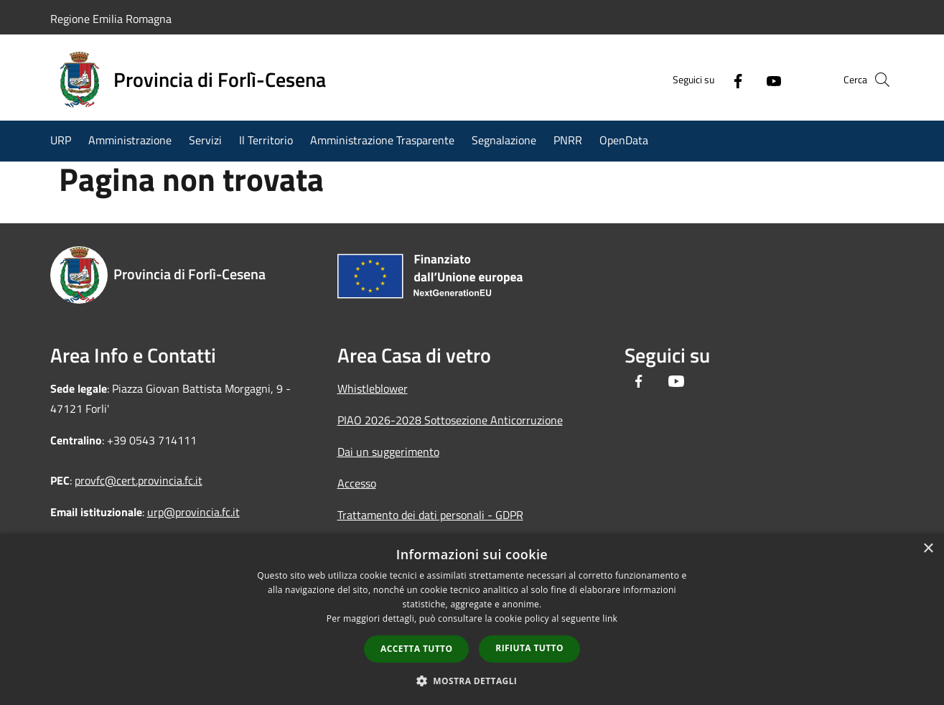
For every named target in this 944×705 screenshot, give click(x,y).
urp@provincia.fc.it (193, 511)
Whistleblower (372, 388)
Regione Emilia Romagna (111, 18)
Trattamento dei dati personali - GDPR (430, 514)
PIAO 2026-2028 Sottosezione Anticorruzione (450, 420)
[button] (472, 680)
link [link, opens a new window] (609, 618)
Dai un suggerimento (388, 451)
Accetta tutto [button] (416, 649)
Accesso (356, 483)
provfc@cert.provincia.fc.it (138, 480)
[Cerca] (877, 79)
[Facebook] (713, 79)
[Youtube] (749, 79)
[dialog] (472, 619)
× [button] (927, 548)
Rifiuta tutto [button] (529, 648)
